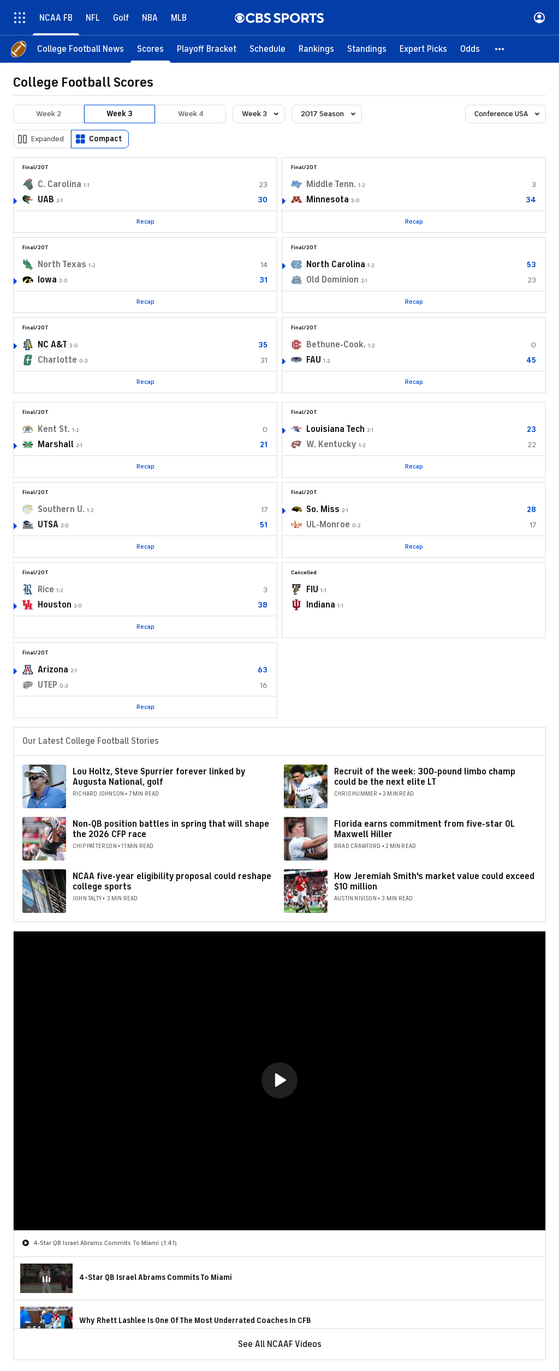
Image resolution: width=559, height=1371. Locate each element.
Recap (145, 221)
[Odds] (470, 49)
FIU (312, 589)
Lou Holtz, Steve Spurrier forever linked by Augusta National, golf (159, 776)
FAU (313, 360)
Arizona (53, 669)
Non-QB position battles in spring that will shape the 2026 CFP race (171, 829)
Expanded (47, 138)
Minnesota (327, 199)
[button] (500, 49)
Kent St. (54, 429)
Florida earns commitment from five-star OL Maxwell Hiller (424, 829)
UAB (46, 199)
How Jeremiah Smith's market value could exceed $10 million (434, 881)
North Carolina (335, 264)
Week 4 (191, 113)
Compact (105, 138)
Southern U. (61, 509)
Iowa (47, 279)
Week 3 (119, 113)
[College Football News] (80, 49)
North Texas (62, 264)
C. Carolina (59, 184)
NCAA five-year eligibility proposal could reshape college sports (172, 881)
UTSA (48, 524)
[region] (279, 1080)
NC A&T (52, 344)
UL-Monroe (328, 524)
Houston (55, 604)
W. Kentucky (331, 444)
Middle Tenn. (331, 184)
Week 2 (48, 113)
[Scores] (150, 49)
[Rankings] (316, 49)
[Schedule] (267, 49)
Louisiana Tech (335, 429)
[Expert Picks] (423, 49)
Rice (46, 589)
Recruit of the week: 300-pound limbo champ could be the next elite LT (424, 776)
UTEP (47, 685)
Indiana (320, 604)
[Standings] (367, 49)
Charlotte (57, 360)
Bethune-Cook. (336, 344)
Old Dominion (332, 279)
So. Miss (323, 509)
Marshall (56, 444)
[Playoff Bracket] (206, 49)
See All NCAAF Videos (280, 1344)
